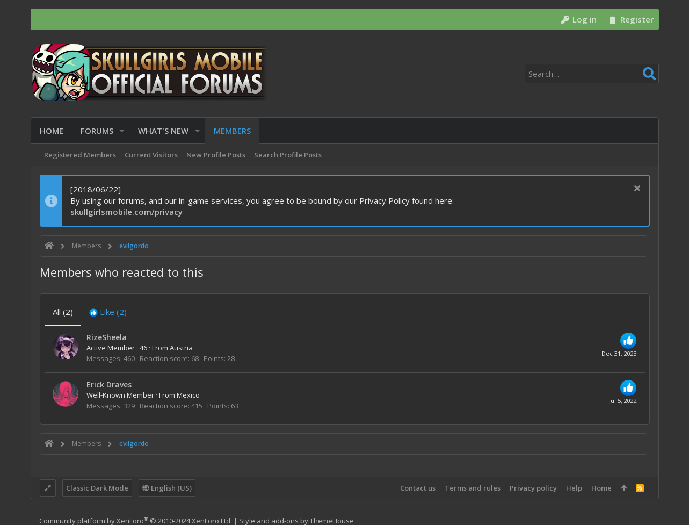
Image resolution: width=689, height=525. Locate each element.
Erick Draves (109, 384)
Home (601, 488)
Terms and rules (473, 488)
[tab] (108, 312)
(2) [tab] (63, 311)
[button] (122, 130)
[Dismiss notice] (636, 189)
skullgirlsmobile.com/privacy (126, 211)
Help (574, 488)
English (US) (167, 488)
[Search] (591, 73)
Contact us (418, 488)
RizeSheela (106, 337)
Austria (181, 348)
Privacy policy (533, 488)
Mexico (188, 395)
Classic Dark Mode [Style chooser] (97, 488)
